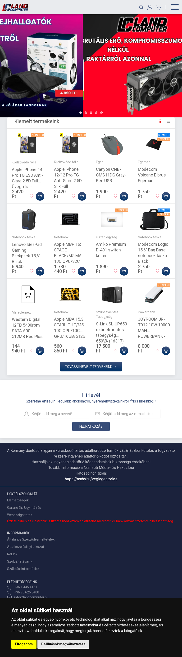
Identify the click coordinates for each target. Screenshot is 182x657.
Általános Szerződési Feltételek (31, 539)
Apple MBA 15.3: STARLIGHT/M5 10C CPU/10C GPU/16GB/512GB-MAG (72, 330)
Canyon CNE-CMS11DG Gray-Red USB (111, 175)
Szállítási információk (23, 569)
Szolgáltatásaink (19, 561)
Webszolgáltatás (19, 515)
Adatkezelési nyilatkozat (25, 547)
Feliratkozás (91, 426)
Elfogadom (24, 644)
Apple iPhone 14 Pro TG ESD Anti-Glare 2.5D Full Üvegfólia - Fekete (27, 181)
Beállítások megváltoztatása (63, 644)
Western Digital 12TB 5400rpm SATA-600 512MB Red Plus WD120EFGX (27, 331)
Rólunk (12, 554)
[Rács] (160, 121)
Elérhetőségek (18, 500)
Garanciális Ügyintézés (24, 507)
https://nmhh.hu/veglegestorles (91, 479)
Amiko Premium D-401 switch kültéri (111, 250)
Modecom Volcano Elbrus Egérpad (152, 175)
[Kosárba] (40, 196)
